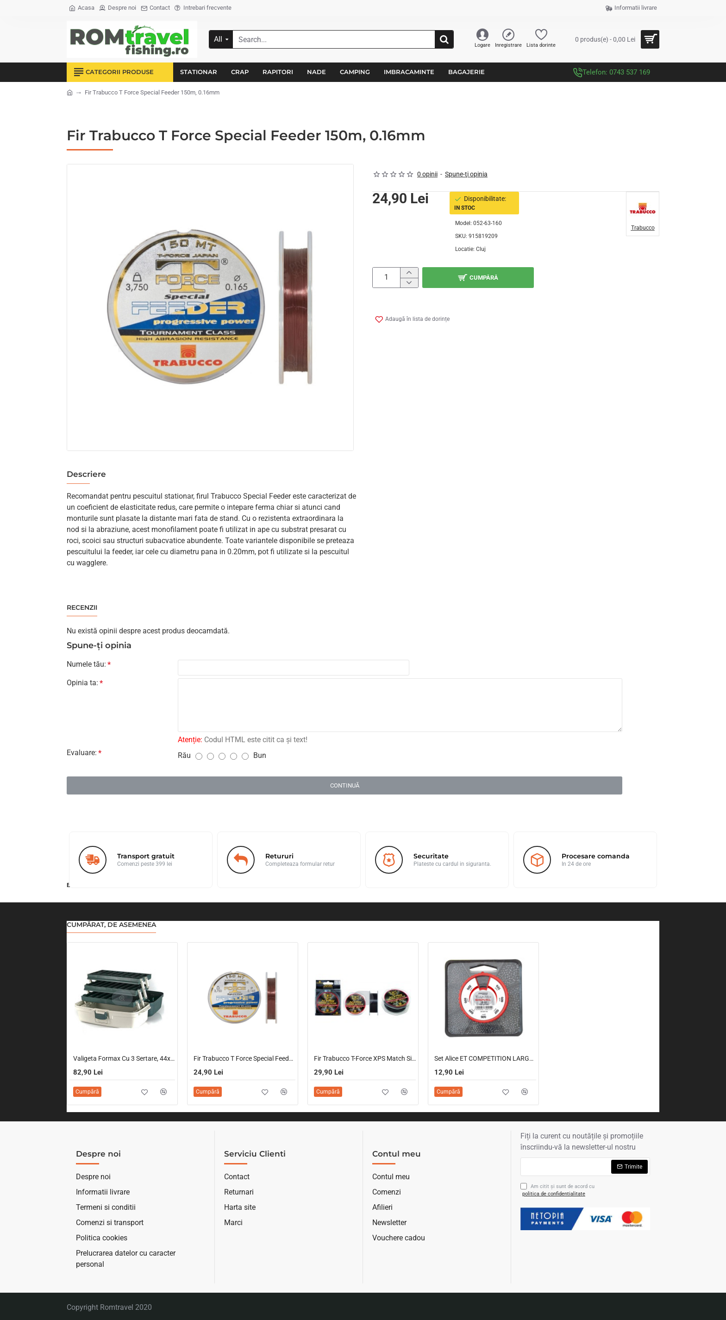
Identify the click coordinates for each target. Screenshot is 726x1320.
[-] (409, 283)
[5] (245, 758)
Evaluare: (82, 754)
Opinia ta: (82, 684)
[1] (198, 758)
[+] (409, 273)
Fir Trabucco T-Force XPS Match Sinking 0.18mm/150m (365, 1059)
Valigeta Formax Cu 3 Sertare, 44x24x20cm (124, 1059)
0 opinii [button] (427, 174)
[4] (233, 758)
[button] (540, 277)
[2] (210, 758)
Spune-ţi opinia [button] (466, 174)
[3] (222, 758)
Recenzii (82, 608)
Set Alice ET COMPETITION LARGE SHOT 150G (485, 1059)
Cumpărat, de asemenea (111, 925)
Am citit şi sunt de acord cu (557, 1190)
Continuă (344, 787)
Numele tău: (86, 664)
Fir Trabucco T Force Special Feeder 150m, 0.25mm (244, 1059)
